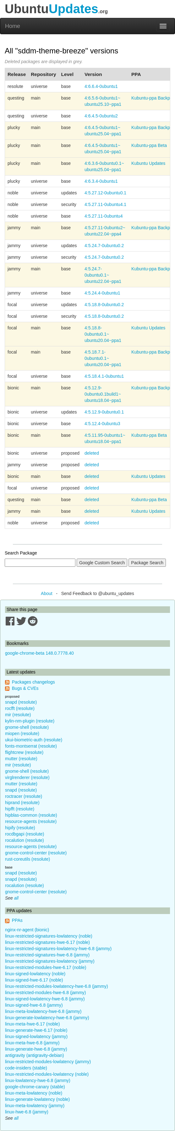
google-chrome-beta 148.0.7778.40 (39, 653)
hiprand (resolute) (22, 802)
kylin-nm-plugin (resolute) (29, 720)
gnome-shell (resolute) (27, 727)
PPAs (17, 920)
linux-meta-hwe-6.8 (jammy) (32, 1042)
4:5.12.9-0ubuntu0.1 (104, 411)
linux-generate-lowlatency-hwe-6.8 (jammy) (47, 1017)
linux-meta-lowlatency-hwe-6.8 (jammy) (43, 1011)
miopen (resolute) (22, 733)
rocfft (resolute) (20, 708)
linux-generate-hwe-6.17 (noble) (36, 1030)
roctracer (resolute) (23, 796)
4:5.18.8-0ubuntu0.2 (104, 304)
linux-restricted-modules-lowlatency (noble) (47, 1074)
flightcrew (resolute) (24, 752)
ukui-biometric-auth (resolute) (33, 739)
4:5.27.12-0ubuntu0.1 (105, 192)
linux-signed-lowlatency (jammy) (36, 1036)
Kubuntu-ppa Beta (149, 145)
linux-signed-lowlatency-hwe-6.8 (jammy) (45, 998)
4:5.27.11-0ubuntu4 (104, 216)
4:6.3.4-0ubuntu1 (101, 181)
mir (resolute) (18, 714)
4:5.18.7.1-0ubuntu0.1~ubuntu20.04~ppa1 (103, 358)
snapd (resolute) (21, 702)
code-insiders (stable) (26, 1067)
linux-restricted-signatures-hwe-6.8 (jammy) (47, 954)
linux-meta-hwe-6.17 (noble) (32, 1023)
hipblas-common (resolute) (31, 815)
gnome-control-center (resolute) (36, 852)
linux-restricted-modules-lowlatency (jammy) (48, 1061)
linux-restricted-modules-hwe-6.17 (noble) (45, 967)
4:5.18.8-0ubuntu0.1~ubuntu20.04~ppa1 (103, 334)
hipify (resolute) (20, 827)
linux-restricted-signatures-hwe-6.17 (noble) (47, 942)
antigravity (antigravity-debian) (34, 1055)
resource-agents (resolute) (31, 821)
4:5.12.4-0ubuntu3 (102, 423)
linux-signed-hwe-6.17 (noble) (34, 979)
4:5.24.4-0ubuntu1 (102, 292)
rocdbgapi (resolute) (24, 833)
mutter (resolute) (21, 758)
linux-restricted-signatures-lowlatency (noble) (48, 936)
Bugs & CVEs (25, 688)
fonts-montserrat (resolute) (31, 746)
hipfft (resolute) (19, 808)
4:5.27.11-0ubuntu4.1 (105, 204)
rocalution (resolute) (24, 840)
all (16, 898)
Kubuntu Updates (148, 163)
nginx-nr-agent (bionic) (27, 929)
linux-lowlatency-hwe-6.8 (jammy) (37, 1080)
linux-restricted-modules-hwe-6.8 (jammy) (45, 992)
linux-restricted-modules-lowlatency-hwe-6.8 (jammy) (56, 986)
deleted (92, 453)
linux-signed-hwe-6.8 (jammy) (34, 1005)
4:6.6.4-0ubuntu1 (101, 86)
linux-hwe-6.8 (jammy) (26, 1111)
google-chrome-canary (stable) (35, 1086)
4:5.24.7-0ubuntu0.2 (104, 245)
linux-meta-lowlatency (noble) (33, 1093)
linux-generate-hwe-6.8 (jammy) (36, 1049)
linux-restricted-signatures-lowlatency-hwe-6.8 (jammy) (58, 948)
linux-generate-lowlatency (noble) (37, 1099)
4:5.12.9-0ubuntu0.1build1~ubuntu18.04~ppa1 (103, 394)
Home (12, 26)
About (46, 593)
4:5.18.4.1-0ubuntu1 (104, 376)
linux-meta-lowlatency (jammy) (34, 1105)
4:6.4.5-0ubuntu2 (101, 115)
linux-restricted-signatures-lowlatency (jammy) (50, 961)
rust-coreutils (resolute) (27, 859)
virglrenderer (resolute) (27, 777)
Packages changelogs (33, 682)
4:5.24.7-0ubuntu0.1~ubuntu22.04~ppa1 (103, 275)
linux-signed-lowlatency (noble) (35, 973)
